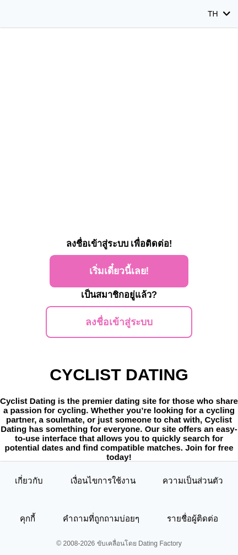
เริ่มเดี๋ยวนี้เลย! (119, 270)
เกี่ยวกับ (29, 480)
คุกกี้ (27, 518)
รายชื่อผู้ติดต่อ (192, 518)
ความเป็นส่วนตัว (193, 480)
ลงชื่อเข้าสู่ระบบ (119, 322)
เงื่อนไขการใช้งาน (103, 480)
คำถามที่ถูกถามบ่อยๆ (101, 518)
